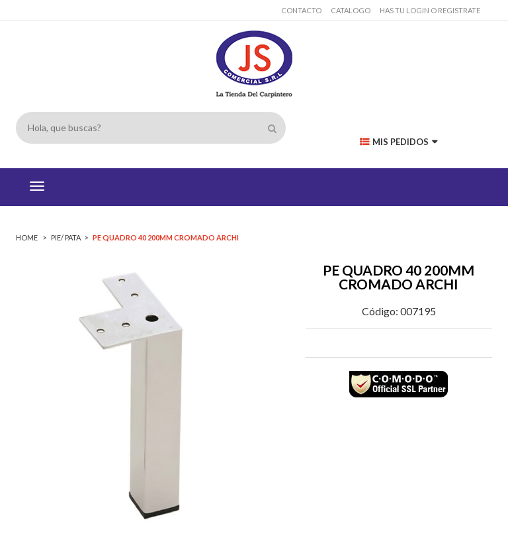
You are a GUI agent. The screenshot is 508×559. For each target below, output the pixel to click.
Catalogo (350, 10)
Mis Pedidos (398, 141)
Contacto (301, 10)
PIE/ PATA (66, 237)
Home (27, 237)
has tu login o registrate (430, 10)
